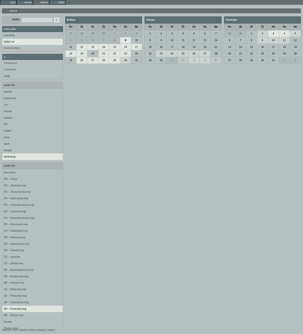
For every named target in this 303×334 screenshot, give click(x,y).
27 (70, 33)
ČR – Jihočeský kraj (15, 185)
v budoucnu (10, 63)
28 (81, 33)
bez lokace (10, 172)
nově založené (12, 48)
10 (136, 40)
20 (92, 53)
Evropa (8, 321)
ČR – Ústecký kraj (14, 250)
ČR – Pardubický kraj (16, 230)
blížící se (9, 41)
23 (125, 53)
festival (8, 111)
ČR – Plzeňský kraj (14, 237)
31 (136, 60)
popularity (9, 35)
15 (114, 47)
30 (103, 33)
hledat (15, 19)
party (6, 137)
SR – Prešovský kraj (15, 295)
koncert (8, 91)
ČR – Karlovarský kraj (16, 198)
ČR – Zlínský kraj (13, 263)
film (6, 124)
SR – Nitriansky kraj (15, 289)
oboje (7, 76)
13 (92, 47)
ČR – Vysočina (12, 256)
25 (70, 60)
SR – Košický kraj (14, 282)
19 (81, 53)
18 (70, 53)
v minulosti (10, 69)
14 (103, 47)
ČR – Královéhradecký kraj (19, 204)
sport (6, 143)
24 (136, 53)
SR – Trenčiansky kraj (16, 302)
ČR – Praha (10, 179)
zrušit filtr (9, 85)
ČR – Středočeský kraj (16, 243)
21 (103, 53)
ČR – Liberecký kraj (15, 211)
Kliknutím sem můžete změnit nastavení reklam (28, 330)
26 (81, 60)
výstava (8, 117)
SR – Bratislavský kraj (16, 276)
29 (92, 33)
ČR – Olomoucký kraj (16, 224)
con (6, 104)
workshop (10, 156)
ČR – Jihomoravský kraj (17, 191)
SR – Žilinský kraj (13, 315)
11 (70, 47)
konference (10, 98)
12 (81, 47)
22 (114, 53)
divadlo (8, 150)
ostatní (7, 130)
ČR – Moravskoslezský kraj (19, 218)
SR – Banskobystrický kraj (18, 269)
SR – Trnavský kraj (15, 308)
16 (125, 47)
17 (136, 47)
